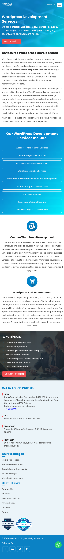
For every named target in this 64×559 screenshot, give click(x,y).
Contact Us (50, 5)
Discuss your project (14, 373)
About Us (6, 493)
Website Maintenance (12, 478)
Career (5, 512)
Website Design (9, 473)
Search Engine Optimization (15, 469)
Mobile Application (10, 460)
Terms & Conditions (11, 498)
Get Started (10, 41)
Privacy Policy (8, 503)
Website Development (12, 464)
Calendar (6, 507)
